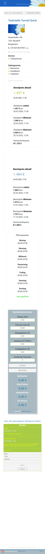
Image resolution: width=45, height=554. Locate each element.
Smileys (22, 465)
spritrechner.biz (26, 411)
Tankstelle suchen (33, 13)
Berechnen (22, 370)
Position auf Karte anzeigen (19, 52)
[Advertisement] (22, 156)
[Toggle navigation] (5, 3)
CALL (27, 48)
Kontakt (41, 551)
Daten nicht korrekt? (15, 81)
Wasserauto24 (21, 551)
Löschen (22, 365)
